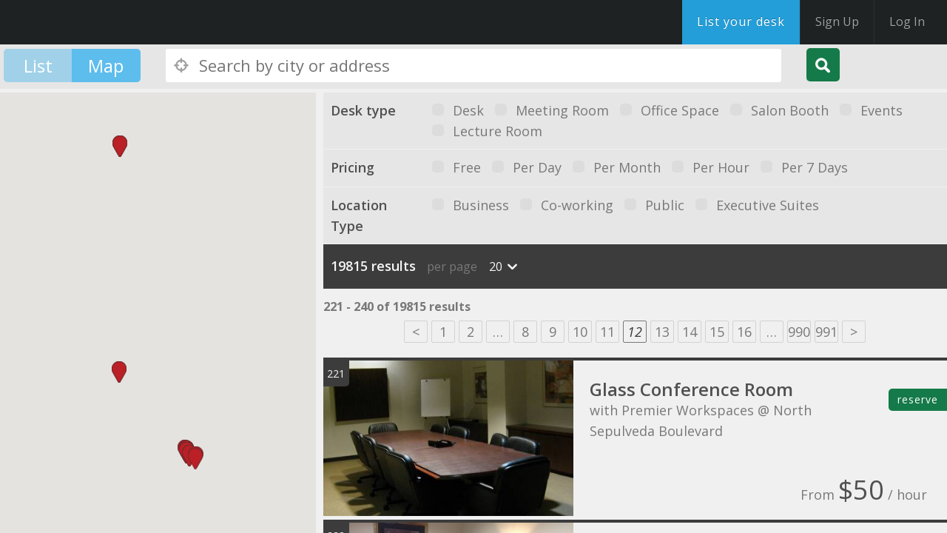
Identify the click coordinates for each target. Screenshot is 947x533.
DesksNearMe (103, 22)
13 (662, 332)
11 (607, 332)
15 (717, 332)
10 (580, 332)
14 (689, 332)
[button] (195, 458)
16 (744, 332)
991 (826, 332)
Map (106, 65)
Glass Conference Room (691, 389)
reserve (917, 399)
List (38, 65)
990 (799, 332)
